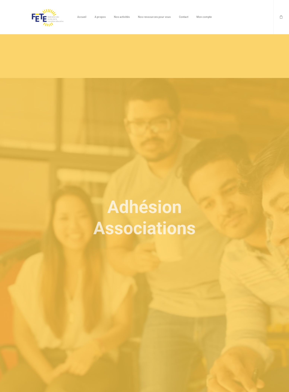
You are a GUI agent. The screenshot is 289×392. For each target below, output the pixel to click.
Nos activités (122, 16)
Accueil (81, 16)
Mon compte (204, 16)
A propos (100, 16)
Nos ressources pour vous (154, 16)
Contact (183, 16)
